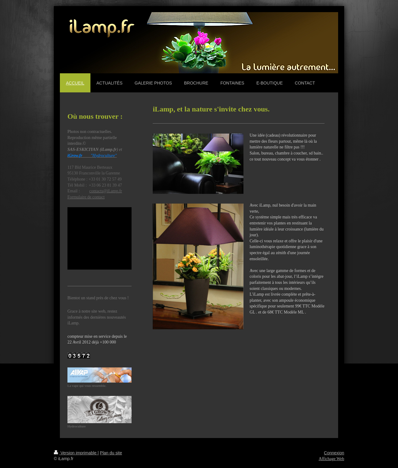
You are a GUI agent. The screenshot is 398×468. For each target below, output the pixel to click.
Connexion (334, 452)
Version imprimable (76, 452)
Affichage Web (331, 458)
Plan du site (111, 452)
